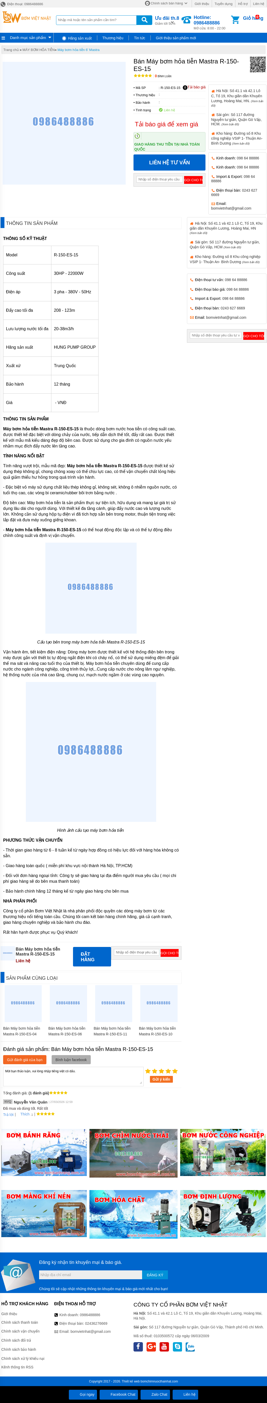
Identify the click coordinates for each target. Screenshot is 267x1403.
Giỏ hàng (253, 18)
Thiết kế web (131, 1381)
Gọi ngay (82, 1394)
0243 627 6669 (233, 308)
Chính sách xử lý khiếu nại (22, 1358)
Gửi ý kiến (161, 1079)
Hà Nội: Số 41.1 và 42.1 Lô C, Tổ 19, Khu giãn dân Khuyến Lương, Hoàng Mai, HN (226, 228)
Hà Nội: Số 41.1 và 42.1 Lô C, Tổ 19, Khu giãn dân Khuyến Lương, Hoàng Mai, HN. (237, 98)
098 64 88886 (248, 158)
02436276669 (96, 1323)
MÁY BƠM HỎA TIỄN (38, 50)
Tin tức (139, 38)
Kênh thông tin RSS (17, 1367)
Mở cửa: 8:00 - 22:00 (212, 22)
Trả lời (8, 1115)
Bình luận (163, 76)
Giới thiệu (202, 4)
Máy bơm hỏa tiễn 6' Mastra (79, 50)
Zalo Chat (155, 1394)
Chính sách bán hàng (166, 3)
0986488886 (90, 1315)
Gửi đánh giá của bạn (25, 1060)
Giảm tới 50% (167, 20)
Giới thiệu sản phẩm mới (176, 38)
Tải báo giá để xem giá (166, 124)
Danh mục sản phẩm (28, 37)
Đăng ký (155, 1275)
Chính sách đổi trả (16, 1340)
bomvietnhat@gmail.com (231, 208)
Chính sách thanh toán (19, 1322)
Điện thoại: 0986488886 (21, 4)
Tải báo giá (194, 87)
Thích (23, 1114)
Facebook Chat (118, 1394)
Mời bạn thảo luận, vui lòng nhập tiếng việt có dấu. (73, 1076)
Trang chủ (11, 50)
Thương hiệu (112, 38)
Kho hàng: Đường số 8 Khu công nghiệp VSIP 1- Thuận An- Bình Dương (237, 138)
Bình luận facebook (71, 1060)
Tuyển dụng (224, 4)
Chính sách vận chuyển (20, 1331)
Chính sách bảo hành (18, 1349)
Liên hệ (258, 4)
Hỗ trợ (243, 4)
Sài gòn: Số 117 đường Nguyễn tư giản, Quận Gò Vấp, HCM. (236, 119)
